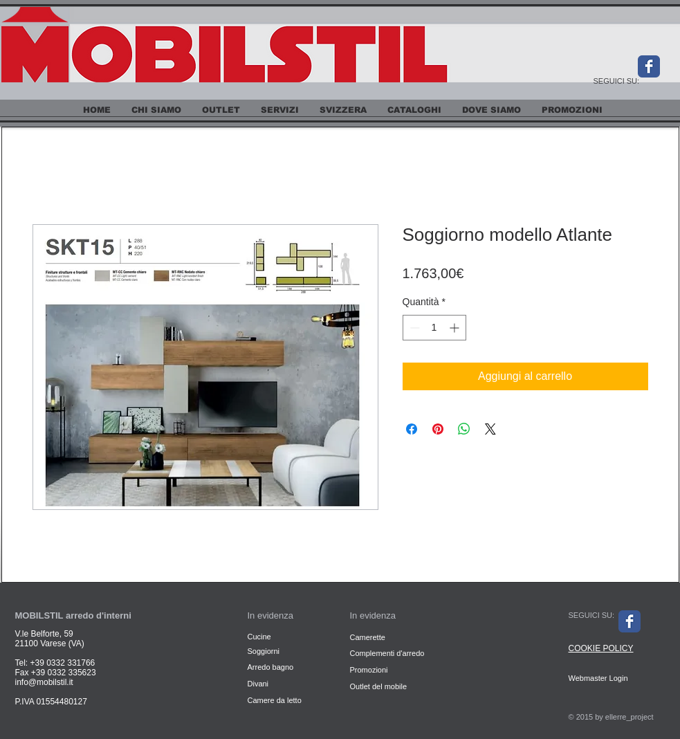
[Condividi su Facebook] (411, 429)
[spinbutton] (434, 328)
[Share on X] (490, 429)
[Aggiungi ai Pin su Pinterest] (438, 429)
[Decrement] (413, 328)
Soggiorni (265, 651)
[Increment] (455, 328)
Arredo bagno (271, 667)
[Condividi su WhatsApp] (464, 429)
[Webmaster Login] (598, 678)
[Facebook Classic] (649, 66)
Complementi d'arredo (387, 653)
